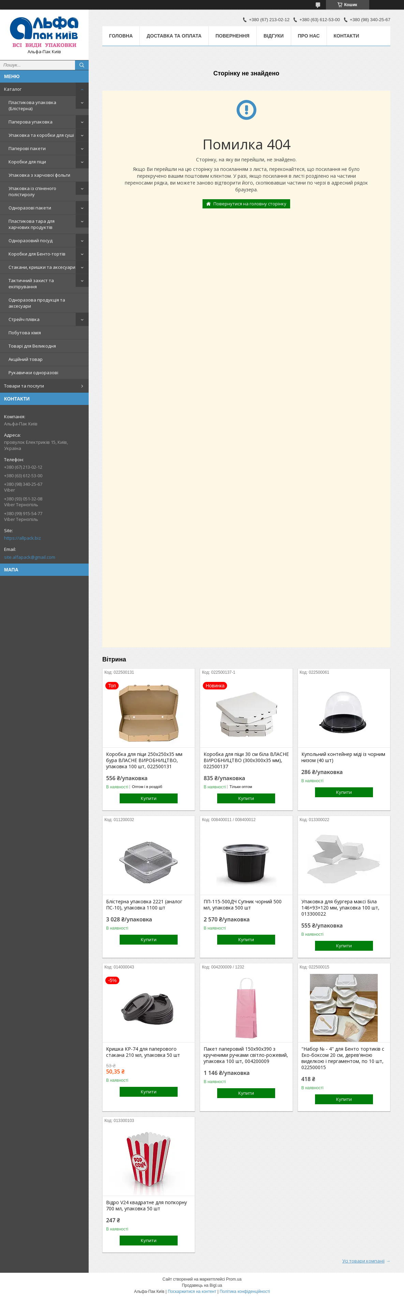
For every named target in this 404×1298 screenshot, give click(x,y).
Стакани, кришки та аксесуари (42, 267)
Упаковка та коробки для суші (41, 135)
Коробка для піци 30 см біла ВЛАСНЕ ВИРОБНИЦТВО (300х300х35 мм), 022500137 (246, 760)
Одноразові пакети (30, 208)
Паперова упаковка (31, 122)
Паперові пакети (27, 148)
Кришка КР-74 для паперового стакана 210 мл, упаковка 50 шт (143, 1052)
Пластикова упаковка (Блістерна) (32, 105)
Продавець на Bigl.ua (202, 1285)
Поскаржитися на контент (192, 1291)
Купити (148, 798)
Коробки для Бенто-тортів (37, 254)
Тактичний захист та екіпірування (31, 283)
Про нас (309, 36)
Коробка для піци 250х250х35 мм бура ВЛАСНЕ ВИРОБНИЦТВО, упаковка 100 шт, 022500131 (144, 760)
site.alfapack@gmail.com (29, 557)
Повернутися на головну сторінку (249, 204)
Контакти (346, 36)
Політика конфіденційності (245, 1291)
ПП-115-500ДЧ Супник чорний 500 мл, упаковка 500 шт (243, 905)
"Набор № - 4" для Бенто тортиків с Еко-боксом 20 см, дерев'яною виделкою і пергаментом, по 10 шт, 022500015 (342, 1058)
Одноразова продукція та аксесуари (37, 303)
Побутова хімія (25, 333)
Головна (121, 36)
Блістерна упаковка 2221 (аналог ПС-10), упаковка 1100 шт (144, 905)
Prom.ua (233, 1279)
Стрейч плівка (24, 319)
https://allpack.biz (22, 538)
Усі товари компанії (363, 1261)
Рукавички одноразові (33, 372)
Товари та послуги (24, 386)
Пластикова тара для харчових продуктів (32, 224)
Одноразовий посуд (31, 240)
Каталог (12, 89)
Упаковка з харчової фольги (39, 175)
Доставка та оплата (174, 36)
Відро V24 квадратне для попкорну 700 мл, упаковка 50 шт (146, 1205)
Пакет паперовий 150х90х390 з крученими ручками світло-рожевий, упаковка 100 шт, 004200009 (246, 1055)
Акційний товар (26, 359)
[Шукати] (82, 65)
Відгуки (274, 36)
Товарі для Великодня (32, 346)
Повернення (232, 36)
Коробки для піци (27, 162)
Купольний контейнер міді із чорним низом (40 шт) (343, 757)
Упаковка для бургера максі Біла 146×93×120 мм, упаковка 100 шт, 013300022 (340, 908)
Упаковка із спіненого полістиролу (32, 191)
